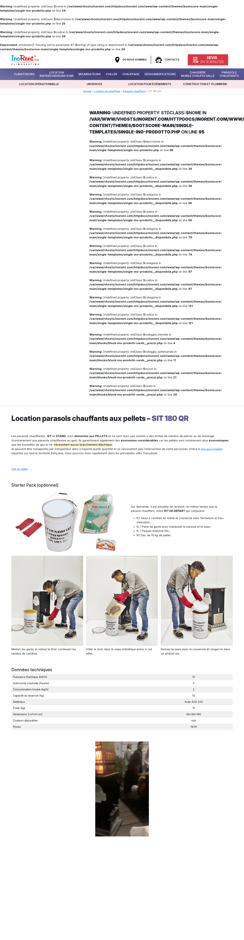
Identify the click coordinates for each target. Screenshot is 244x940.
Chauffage (130, 74)
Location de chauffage (107, 91)
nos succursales (212, 449)
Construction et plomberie (205, 84)
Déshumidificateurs (160, 74)
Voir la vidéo (19, 469)
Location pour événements (149, 84)
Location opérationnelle (39, 84)
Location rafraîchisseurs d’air (56, 74)
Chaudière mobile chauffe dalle (197, 74)
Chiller (111, 74)
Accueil (87, 91)
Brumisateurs (90, 74)
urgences (94, 84)
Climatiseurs (24, 74)
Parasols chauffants (229, 74)
